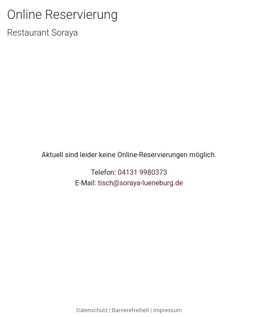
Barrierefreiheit (130, 310)
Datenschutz (92, 310)
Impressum (167, 310)
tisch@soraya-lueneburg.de (140, 183)
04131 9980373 (142, 172)
